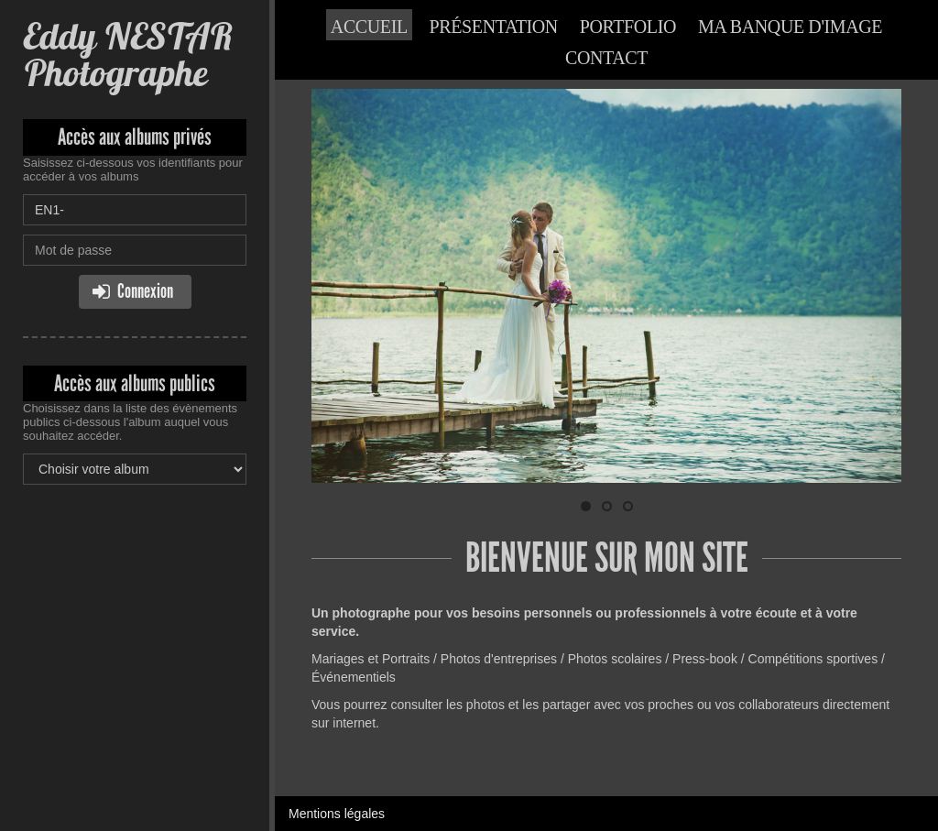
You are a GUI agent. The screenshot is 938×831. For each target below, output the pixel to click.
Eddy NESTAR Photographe (128, 54)
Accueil (369, 26)
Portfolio (628, 26)
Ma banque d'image (790, 26)
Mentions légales (337, 813)
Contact (606, 58)
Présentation (494, 26)
